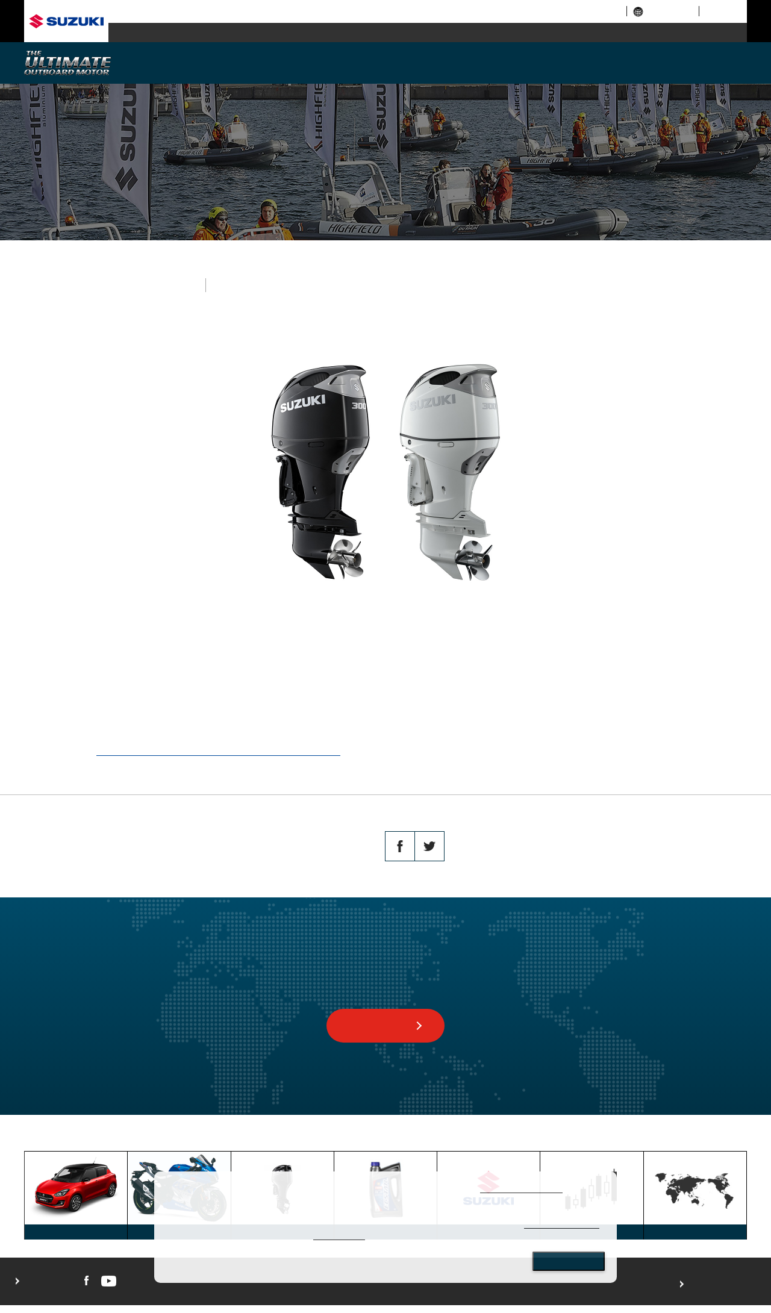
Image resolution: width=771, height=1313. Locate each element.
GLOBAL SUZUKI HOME (67, 1140)
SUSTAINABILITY (548, 62)
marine (508, 33)
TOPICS (214, 1140)
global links (663, 11)
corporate (522, 11)
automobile (188, 33)
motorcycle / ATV (347, 33)
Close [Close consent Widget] (569, 1261)
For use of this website (717, 1292)
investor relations (584, 11)
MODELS (323, 62)
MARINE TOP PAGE (155, 1140)
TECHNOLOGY (435, 62)
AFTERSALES (660, 62)
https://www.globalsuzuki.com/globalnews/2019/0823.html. (218, 751)
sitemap (721, 11)
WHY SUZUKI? (210, 62)
